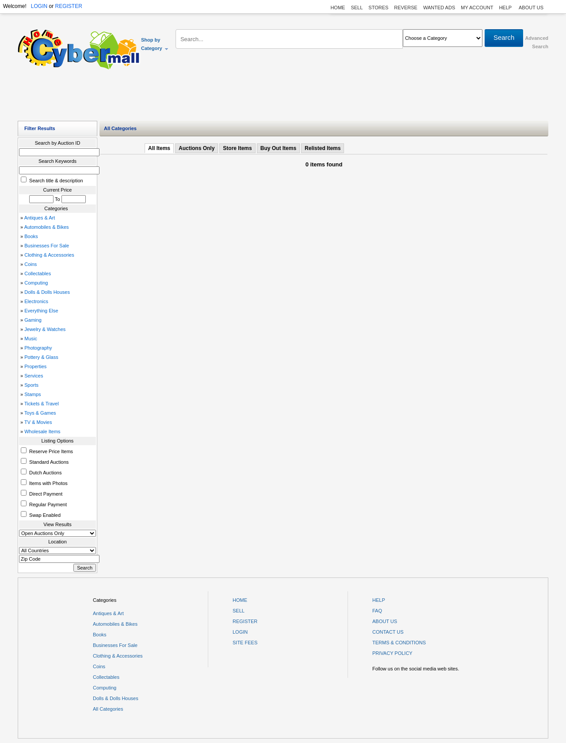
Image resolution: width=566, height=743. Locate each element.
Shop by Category (155, 44)
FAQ (377, 610)
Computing (36, 282)
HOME (337, 7)
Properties (35, 366)
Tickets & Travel (41, 403)
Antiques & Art (39, 217)
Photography (38, 347)
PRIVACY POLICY (392, 653)
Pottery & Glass (41, 357)
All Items (159, 148)
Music (30, 338)
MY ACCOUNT (477, 7)
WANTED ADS (439, 7)
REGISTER (68, 6)
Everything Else (41, 310)
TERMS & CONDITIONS (399, 642)
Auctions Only (196, 148)
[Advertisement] (283, 97)
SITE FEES (245, 642)
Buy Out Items (278, 148)
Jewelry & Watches (44, 329)
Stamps (32, 394)
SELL (357, 7)
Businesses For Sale (46, 245)
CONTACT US (388, 632)
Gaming (33, 320)
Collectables (37, 273)
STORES (378, 7)
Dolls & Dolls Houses (47, 292)
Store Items (237, 148)
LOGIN (39, 6)
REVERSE (405, 7)
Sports (31, 385)
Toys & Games (40, 413)
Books (31, 236)
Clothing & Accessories (49, 255)
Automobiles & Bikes (46, 227)
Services (33, 375)
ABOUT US (531, 7)
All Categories (108, 709)
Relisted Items (322, 148)
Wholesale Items (42, 431)
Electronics (36, 301)
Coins (30, 264)
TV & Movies (38, 422)
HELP (506, 7)
